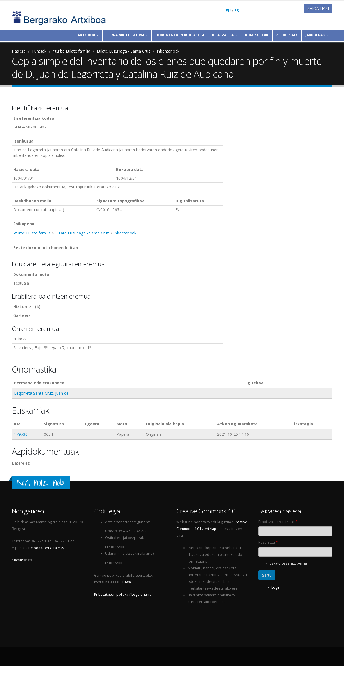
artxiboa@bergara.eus (45, 547)
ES (236, 10)
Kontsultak (256, 35)
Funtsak (39, 51)
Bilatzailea (224, 35)
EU (228, 10)
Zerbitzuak (287, 35)
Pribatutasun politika (111, 594)
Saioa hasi (318, 8)
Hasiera (19, 51)
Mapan (17, 560)
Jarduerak (316, 35)
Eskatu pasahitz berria (288, 563)
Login (275, 587)
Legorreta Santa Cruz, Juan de (41, 393)
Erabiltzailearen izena (278, 521)
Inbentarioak (168, 51)
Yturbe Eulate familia (71, 51)
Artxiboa (88, 35)
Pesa (126, 582)
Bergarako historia (127, 35)
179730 (21, 434)
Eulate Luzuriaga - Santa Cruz (123, 51)
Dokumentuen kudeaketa (180, 35)
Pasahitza (268, 542)
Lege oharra (141, 594)
